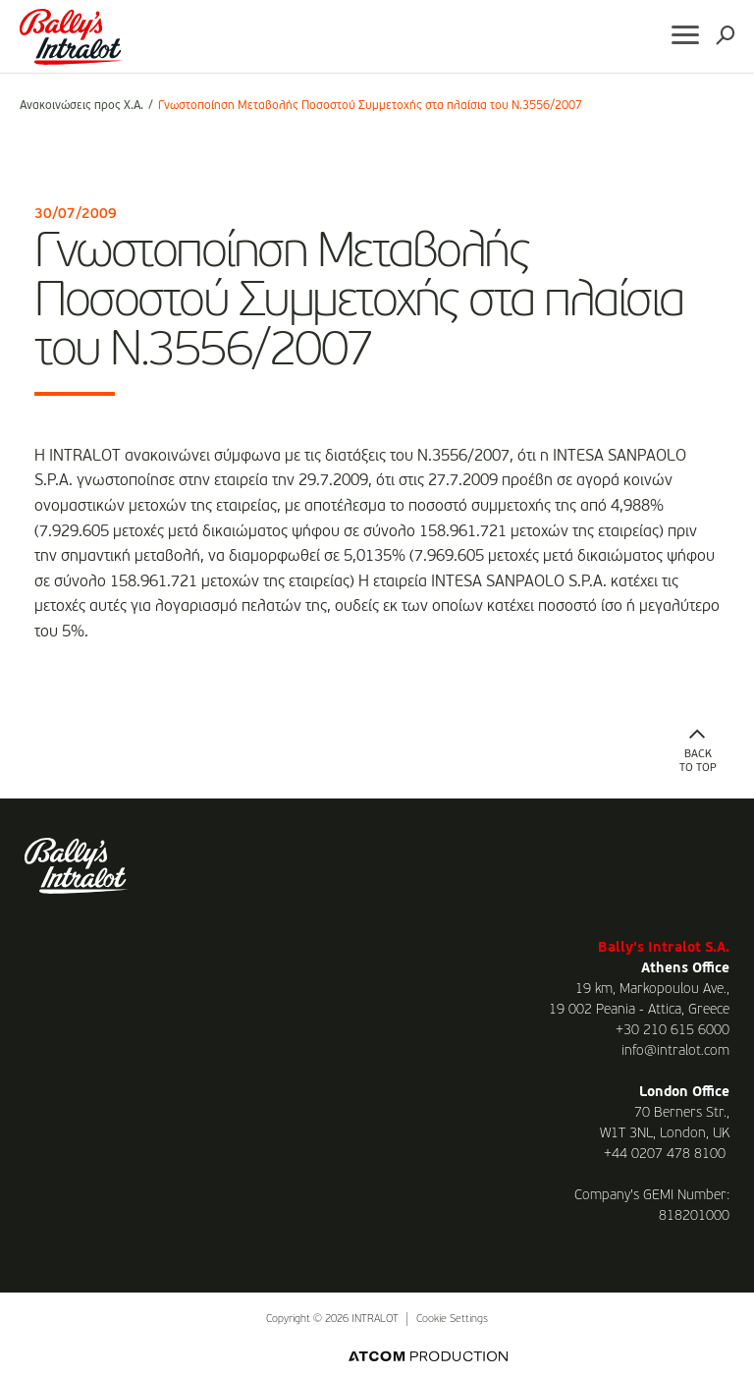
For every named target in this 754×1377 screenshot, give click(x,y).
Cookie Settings (452, 1319)
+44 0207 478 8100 (665, 1154)
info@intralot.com (675, 1051)
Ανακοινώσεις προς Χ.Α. (81, 106)
